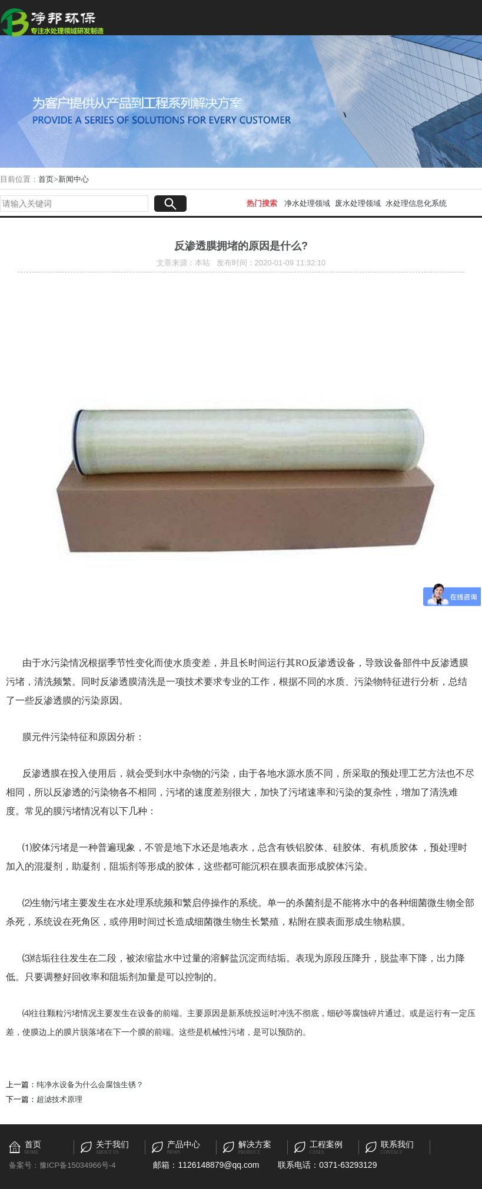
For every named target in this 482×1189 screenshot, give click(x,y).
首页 (46, 179)
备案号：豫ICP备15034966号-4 (62, 1165)
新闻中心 (73, 179)
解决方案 (254, 1144)
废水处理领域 (358, 203)
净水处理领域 (307, 203)
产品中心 (183, 1144)
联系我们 (397, 1144)
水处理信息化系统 (416, 203)
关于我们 (112, 1144)
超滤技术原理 (59, 1099)
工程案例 (326, 1144)
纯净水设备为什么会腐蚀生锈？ (90, 1084)
